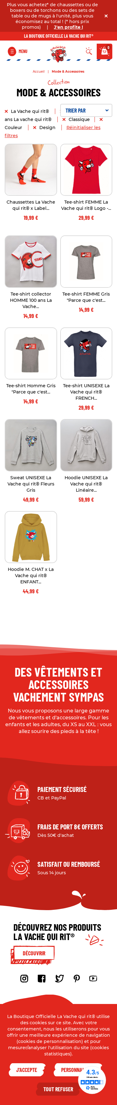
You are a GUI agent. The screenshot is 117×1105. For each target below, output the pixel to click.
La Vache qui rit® (30, 111)
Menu (23, 51)
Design (48, 127)
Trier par (87, 110)
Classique (79, 119)
